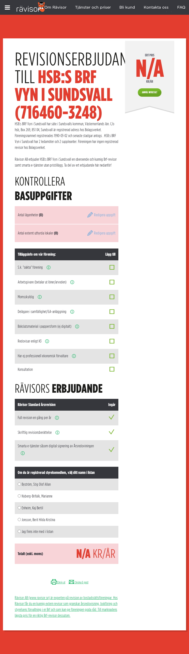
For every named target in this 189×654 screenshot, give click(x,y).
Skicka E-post (78, 582)
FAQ (181, 7)
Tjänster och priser (93, 7)
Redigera (101, 215)
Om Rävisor (55, 7)
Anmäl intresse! (149, 92)
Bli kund (127, 7)
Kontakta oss (156, 7)
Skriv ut (58, 582)
